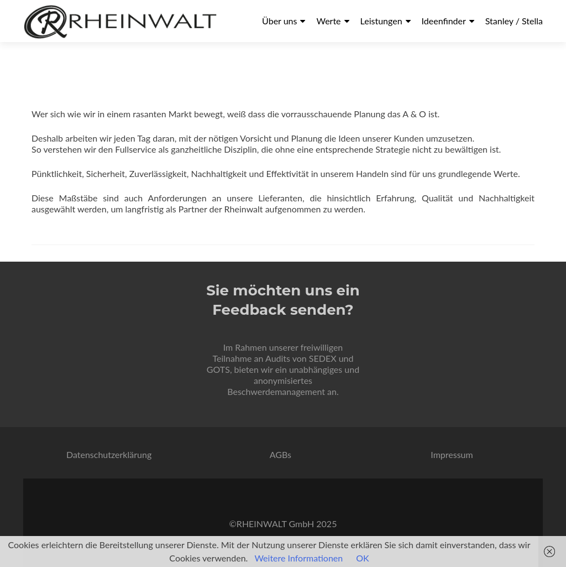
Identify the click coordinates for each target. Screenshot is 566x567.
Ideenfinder (444, 20)
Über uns (279, 20)
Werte (328, 20)
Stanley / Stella (514, 20)
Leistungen (381, 20)
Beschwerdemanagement (276, 391)
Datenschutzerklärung (108, 454)
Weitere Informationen (298, 558)
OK (362, 558)
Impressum (452, 454)
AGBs (280, 454)
